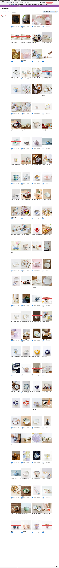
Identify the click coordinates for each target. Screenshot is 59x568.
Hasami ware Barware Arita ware (46, 426)
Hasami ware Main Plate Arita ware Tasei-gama (26, 112)
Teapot (32, 94)
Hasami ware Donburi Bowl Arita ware (36, 199)
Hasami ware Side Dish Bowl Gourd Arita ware (15, 391)
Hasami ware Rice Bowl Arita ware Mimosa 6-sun (26, 130)
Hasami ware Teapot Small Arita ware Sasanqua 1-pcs (46, 130)
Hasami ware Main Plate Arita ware (15, 77)
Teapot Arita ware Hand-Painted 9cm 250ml (16, 321)
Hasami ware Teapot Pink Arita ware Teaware (25, 165)
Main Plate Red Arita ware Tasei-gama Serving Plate (15, 234)
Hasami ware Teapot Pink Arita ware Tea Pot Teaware (26, 199)
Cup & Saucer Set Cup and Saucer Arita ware (36, 25)
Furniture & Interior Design (21, 4)
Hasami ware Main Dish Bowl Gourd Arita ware (26, 356)
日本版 (57, 0)
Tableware (3, 16)
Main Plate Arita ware (13, 408)
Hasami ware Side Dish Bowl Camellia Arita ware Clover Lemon (47, 234)
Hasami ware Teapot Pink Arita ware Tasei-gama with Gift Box (26, 60)
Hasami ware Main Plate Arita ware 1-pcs (47, 286)
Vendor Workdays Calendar (5, 11)
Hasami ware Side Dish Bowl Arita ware (25, 426)
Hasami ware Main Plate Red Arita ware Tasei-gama (46, 95)
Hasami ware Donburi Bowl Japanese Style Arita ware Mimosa (47, 165)
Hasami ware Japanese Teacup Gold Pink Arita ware (47, 531)
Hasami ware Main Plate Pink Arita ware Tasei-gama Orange (36, 165)
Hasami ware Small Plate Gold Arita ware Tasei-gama (15, 269)
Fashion (16, 4)
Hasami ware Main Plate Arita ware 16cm (36, 443)
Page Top (56, 566)
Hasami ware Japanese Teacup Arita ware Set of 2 (15, 531)
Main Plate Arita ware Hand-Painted (46, 112)
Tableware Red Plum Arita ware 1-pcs (36, 356)
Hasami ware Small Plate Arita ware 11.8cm (26, 94)
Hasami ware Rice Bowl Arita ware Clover (47, 443)
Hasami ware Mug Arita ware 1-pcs (15, 42)
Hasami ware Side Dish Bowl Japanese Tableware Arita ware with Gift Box (25, 304)
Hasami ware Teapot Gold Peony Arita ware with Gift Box (37, 147)
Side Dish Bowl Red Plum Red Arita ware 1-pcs (37, 234)
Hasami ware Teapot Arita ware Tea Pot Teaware (15, 130)
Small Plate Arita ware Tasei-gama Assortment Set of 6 (25, 269)
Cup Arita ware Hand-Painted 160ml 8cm (36, 112)
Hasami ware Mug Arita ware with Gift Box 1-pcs (36, 321)
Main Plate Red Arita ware (24, 408)
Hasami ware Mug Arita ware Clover (25, 443)
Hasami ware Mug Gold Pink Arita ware (25, 234)
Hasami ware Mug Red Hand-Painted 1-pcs (26, 42)
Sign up (12, 26)
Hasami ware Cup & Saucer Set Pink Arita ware (47, 182)
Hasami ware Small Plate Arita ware (46, 408)
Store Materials (40, 4)
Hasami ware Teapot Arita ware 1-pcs (46, 42)
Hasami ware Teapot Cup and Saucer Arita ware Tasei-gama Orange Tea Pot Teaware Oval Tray (47, 339)
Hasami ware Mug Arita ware (35, 129)
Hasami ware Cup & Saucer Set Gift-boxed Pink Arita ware (37, 269)
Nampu (2, 19)
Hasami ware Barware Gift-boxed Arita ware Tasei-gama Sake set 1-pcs (26, 531)
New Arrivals (11, 4)
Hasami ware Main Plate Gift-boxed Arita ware (26, 391)
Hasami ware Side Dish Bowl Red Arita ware (46, 217)
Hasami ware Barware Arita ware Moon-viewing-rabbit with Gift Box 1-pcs (25, 25)
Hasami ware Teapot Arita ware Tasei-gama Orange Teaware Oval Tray (26, 339)
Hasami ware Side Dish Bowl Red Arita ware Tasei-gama (36, 287)
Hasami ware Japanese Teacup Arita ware (47, 77)
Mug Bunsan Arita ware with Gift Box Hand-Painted (16, 339)
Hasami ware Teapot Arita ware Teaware (46, 391)
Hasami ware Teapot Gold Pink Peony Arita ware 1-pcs (26, 77)
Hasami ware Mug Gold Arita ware (15, 112)
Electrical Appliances (34, 4)
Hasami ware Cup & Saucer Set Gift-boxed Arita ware (16, 252)
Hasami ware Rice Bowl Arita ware (36, 478)
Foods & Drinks (45, 4)
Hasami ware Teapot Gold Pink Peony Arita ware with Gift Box (26, 374)
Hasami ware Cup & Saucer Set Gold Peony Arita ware (36, 409)
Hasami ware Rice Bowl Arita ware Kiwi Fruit (46, 461)
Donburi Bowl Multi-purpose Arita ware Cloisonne (25, 147)
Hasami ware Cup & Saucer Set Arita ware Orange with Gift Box (16, 513)
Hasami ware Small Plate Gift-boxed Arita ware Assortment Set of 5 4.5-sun (15, 217)
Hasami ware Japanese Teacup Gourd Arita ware (16, 356)
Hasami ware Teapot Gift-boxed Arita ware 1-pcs (47, 60)
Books (49, 4)
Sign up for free (49, 2)
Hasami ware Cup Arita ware (24, 513)
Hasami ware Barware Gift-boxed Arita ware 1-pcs (16, 461)
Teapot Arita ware (34, 42)
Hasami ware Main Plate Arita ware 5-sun (15, 286)
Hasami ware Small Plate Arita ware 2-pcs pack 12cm (36, 513)
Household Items (28, 4)
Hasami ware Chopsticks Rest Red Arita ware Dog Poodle (46, 479)
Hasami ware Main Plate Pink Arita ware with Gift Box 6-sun (25, 461)
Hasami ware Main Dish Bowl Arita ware (46, 199)
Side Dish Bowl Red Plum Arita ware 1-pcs (36, 391)
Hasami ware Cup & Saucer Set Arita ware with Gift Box (26, 496)
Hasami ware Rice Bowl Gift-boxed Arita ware (15, 444)
